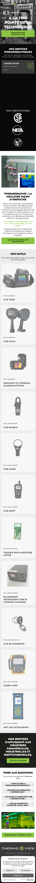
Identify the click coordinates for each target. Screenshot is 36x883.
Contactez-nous (24, 777)
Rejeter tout (10, 870)
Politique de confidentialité (8, 879)
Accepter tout (18, 875)
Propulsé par (27, 879)
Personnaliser (26, 870)
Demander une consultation (18, 34)
